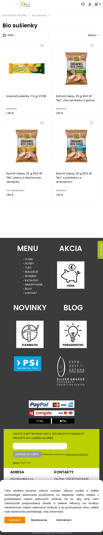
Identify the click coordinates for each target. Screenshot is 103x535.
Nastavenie (39, 520)
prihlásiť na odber (27, 454)
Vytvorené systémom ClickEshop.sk (51, 532)
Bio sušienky (39, 15)
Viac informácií (53, 511)
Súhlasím (15, 520)
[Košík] (99, 4)
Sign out (25, 462)
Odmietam (63, 520)
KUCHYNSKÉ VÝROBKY (15, 15)
